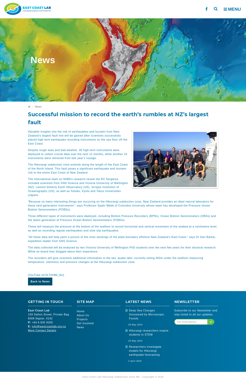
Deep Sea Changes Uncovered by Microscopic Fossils (146, 314)
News (38, 106)
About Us (83, 315)
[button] (211, 322)
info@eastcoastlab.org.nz (49, 326)
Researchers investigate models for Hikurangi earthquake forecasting (145, 350)
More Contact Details (42, 330)
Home (81, 311)
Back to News (40, 281)
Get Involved (85, 323)
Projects (82, 319)
